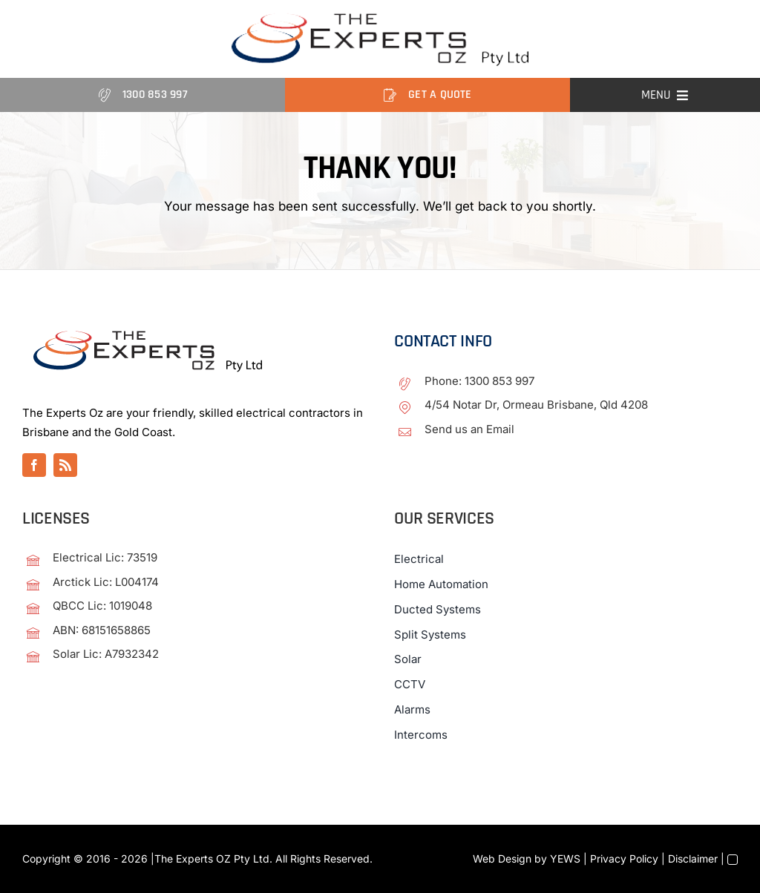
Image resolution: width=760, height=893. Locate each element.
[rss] (65, 465)
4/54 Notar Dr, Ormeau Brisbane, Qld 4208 (536, 405)
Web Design (502, 858)
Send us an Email (469, 429)
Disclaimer (693, 858)
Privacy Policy (624, 858)
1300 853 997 (499, 381)
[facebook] (34, 465)
